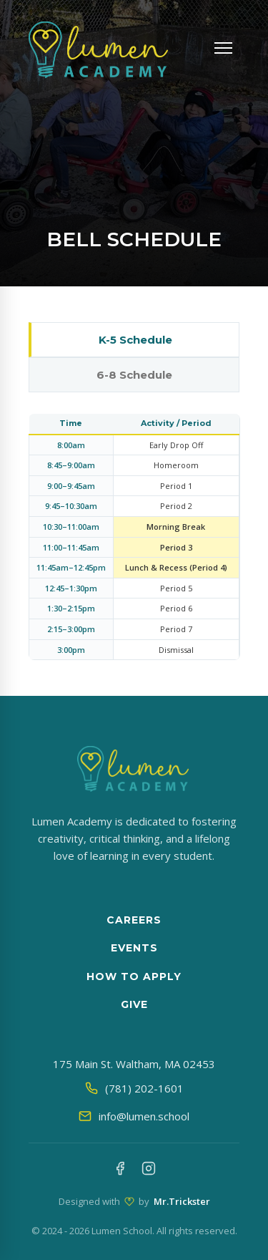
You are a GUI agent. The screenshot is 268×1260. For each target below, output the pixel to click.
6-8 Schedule (134, 375)
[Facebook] (120, 1170)
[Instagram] (149, 1170)
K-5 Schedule (135, 339)
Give (134, 1004)
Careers (134, 920)
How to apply (134, 976)
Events (134, 947)
